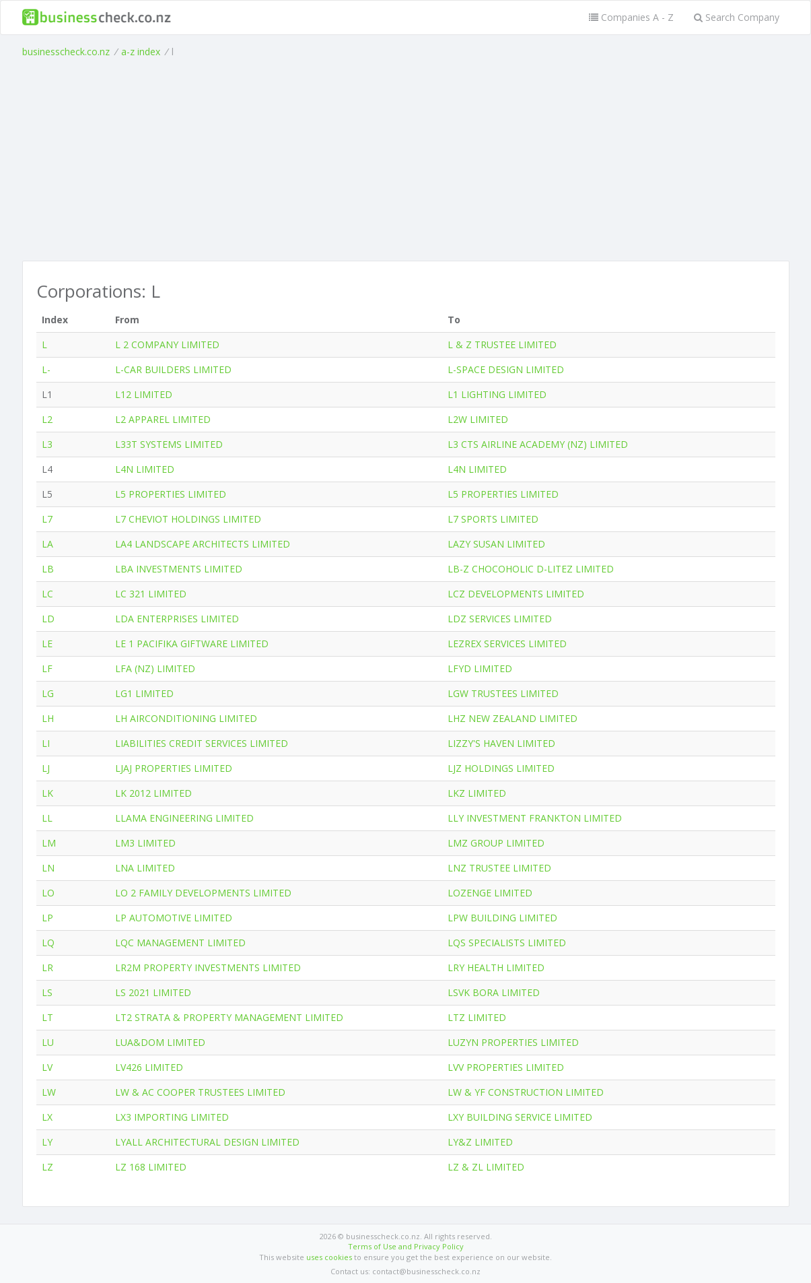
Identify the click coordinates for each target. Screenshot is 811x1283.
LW (49, 1092)
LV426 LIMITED (149, 1067)
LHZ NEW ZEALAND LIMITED (512, 718)
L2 (47, 419)
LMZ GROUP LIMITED (496, 842)
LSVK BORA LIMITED (494, 992)
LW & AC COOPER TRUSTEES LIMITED (200, 1092)
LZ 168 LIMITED (150, 1166)
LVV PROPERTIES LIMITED (506, 1067)
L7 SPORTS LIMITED (493, 519)
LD (48, 618)
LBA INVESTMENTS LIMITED (178, 568)
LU (48, 1042)
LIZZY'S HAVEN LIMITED (501, 743)
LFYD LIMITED (480, 668)
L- (46, 369)
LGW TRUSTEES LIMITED (503, 693)
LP (47, 917)
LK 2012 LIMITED (153, 793)
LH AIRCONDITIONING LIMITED (186, 718)
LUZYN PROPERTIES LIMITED (513, 1042)
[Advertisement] (405, 159)
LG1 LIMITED (144, 693)
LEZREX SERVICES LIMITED (507, 643)
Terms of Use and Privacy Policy (406, 1246)
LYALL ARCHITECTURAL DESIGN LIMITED (207, 1142)
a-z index (140, 51)
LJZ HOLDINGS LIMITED (501, 768)
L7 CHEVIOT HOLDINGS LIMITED (188, 519)
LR (47, 967)
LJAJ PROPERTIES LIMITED (173, 768)
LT (47, 1017)
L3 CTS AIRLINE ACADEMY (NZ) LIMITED (538, 444)
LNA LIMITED (145, 867)
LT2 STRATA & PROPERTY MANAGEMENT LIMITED (229, 1017)
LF (47, 668)
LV (47, 1067)
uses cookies (329, 1257)
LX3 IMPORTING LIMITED (172, 1117)
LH (48, 718)
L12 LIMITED (143, 394)
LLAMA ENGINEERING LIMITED (184, 818)
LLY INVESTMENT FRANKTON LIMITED (535, 818)
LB (48, 568)
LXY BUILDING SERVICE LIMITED (520, 1117)
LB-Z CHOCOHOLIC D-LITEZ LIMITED (531, 568)
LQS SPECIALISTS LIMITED (507, 942)
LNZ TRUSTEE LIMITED (499, 867)
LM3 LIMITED (145, 842)
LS (47, 992)
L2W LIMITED (478, 419)
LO (48, 892)
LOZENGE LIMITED (490, 892)
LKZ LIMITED (477, 793)
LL (47, 818)
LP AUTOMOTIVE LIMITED (173, 917)
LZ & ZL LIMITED (486, 1166)
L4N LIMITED (144, 469)
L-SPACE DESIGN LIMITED (506, 369)
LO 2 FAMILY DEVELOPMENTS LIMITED (203, 892)
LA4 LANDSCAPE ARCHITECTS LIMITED (202, 543)
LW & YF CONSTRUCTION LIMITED (526, 1092)
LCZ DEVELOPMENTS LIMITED (516, 593)
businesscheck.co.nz (66, 51)
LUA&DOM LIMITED (160, 1042)
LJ (46, 768)
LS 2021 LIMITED (153, 992)
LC (47, 593)
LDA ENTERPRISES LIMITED (177, 618)
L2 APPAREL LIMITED (163, 419)
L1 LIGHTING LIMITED (497, 394)
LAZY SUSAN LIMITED (496, 543)
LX (47, 1117)
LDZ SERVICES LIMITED (500, 618)
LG (48, 693)
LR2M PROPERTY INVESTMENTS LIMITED (208, 967)
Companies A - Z (631, 17)
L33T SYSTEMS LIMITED (169, 444)
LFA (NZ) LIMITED (155, 668)
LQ (48, 942)
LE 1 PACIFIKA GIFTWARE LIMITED (192, 643)
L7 (47, 519)
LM (49, 842)
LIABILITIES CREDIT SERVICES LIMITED (201, 743)
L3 (47, 444)
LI (46, 743)
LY (47, 1142)
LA (47, 543)
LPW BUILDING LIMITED (502, 917)
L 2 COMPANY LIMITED (167, 344)
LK (47, 793)
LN (48, 867)
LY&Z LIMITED (480, 1142)
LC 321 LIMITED (150, 593)
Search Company (736, 17)
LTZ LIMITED (477, 1017)
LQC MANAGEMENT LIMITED (180, 942)
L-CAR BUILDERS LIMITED (173, 369)
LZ (47, 1166)
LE (47, 643)
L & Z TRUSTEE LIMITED (502, 344)
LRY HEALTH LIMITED (496, 967)
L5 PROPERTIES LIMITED (170, 494)
